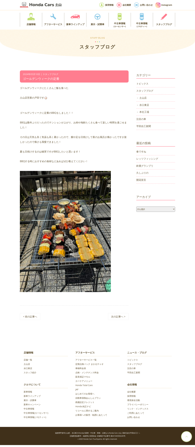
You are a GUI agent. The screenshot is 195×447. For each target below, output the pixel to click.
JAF (76, 389)
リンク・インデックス (137, 409)
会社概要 (131, 392)
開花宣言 (141, 180)
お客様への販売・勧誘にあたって (91, 415)
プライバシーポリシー (137, 404)
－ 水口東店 (142, 105)
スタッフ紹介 (30, 372)
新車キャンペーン (32, 404)
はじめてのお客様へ (84, 394)
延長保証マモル (82, 377)
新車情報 (28, 392)
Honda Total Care (84, 385)
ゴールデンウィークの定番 (41, 79)
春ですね (141, 152)
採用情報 (131, 396)
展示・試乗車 (30, 400)
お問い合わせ (133, 417)
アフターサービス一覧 (86, 360)
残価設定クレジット (84, 402)
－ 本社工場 (142, 112)
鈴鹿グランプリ (144, 166)
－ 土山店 (141, 98)
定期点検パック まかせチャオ (89, 364)
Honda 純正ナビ (83, 406)
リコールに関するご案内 (87, 411)
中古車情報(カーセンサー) (36, 413)
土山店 (27, 364)
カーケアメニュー (83, 381)
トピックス (142, 84)
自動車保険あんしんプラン (88, 398)
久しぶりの (142, 173)
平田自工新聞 (143, 126)
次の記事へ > (118, 317)
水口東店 (28, 368)
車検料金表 (80, 368)
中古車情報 (29, 409)
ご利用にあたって (135, 413)
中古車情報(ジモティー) (35, 417)
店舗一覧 (28, 360)
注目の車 (141, 119)
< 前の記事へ (30, 317)
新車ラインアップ (32, 396)
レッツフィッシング (147, 159)
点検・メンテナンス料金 (87, 372)
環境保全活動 (133, 400)
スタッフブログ (144, 91)
